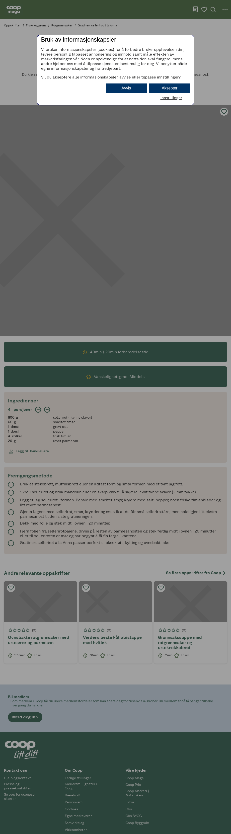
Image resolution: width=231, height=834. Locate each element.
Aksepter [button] (169, 88)
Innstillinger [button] (171, 97)
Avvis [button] (126, 88)
